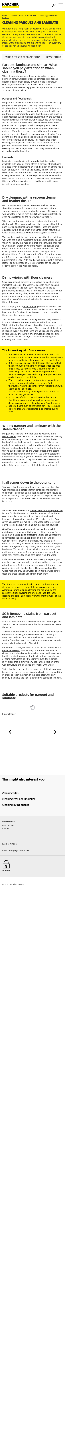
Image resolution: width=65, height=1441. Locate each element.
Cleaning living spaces (15, 805)
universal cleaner (11, 651)
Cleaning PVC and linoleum (18, 799)
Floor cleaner (9, 714)
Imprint (5, 829)
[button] (61, 57)
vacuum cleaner (10, 211)
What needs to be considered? (22, 57)
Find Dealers (8, 826)
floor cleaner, (30, 307)
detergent (26, 490)
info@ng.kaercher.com (19, 851)
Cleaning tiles (10, 793)
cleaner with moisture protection (46, 511)
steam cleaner (9, 437)
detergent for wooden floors (25, 323)
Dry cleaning (53, 57)
